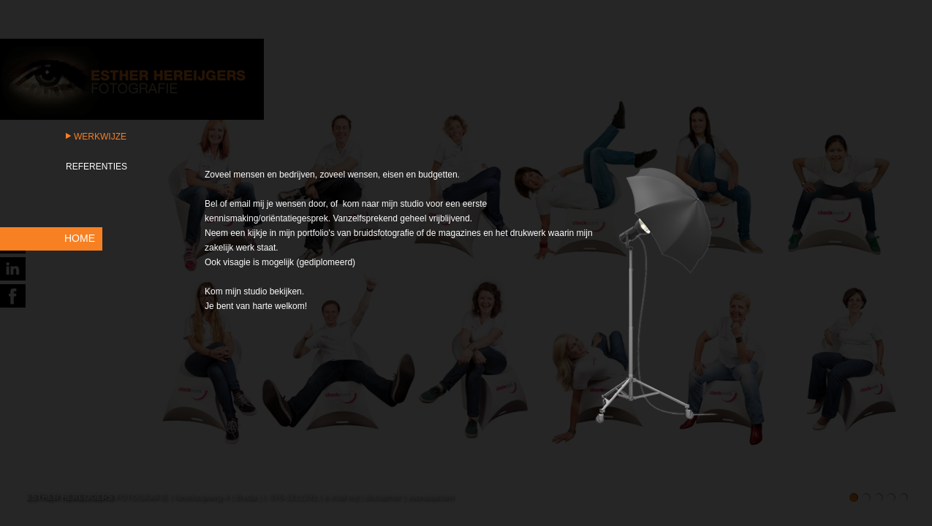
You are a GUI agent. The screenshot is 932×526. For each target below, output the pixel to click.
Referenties (96, 166)
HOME (79, 238)
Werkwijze (100, 137)
